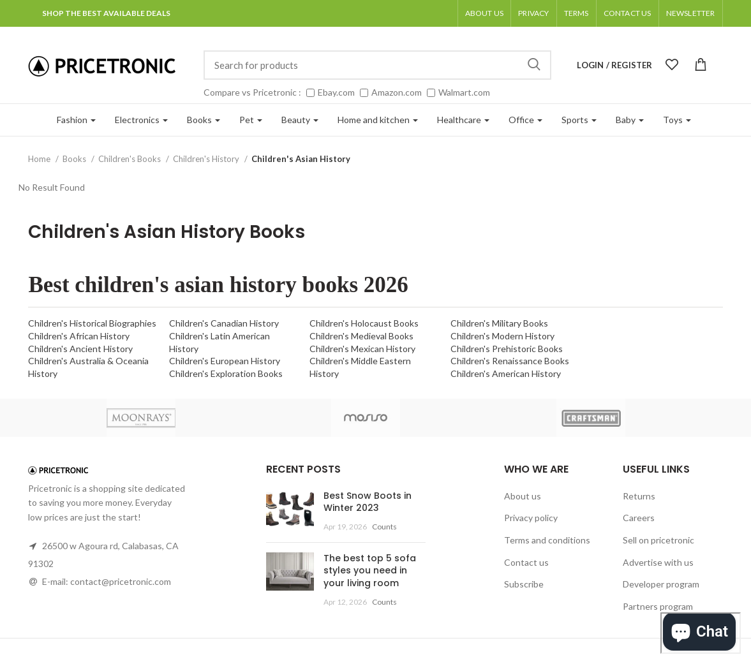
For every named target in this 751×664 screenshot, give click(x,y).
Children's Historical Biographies (92, 323)
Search (534, 65)
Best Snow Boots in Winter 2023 (367, 502)
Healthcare (463, 119)
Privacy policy (531, 517)
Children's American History (505, 373)
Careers (639, 517)
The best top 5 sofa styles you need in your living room (369, 570)
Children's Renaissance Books (509, 360)
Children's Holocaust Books (364, 323)
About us (484, 13)
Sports (579, 119)
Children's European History (224, 360)
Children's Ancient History (80, 348)
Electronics (141, 119)
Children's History (207, 159)
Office (525, 119)
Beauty (299, 119)
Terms (576, 13)
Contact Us (627, 13)
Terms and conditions (547, 540)
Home (40, 159)
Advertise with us (658, 562)
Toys (677, 119)
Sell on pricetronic (658, 540)
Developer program (661, 584)
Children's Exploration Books (226, 373)
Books (203, 119)
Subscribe (524, 584)
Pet (250, 119)
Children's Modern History (502, 335)
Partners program (658, 606)
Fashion (76, 119)
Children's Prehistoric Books (506, 348)
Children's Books (130, 159)
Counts (384, 526)
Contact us (526, 562)
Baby (630, 119)
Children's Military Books (499, 323)
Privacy (533, 13)
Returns (639, 496)
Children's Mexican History (362, 348)
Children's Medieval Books (361, 335)
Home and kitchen (378, 119)
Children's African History (79, 335)
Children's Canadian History (224, 323)
